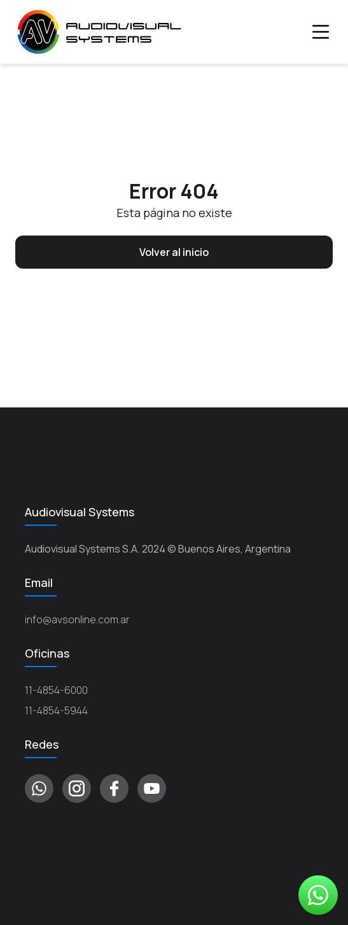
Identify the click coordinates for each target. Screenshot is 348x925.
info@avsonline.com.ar (77, 619)
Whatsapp (318, 895)
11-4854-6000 (56, 690)
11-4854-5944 (56, 710)
